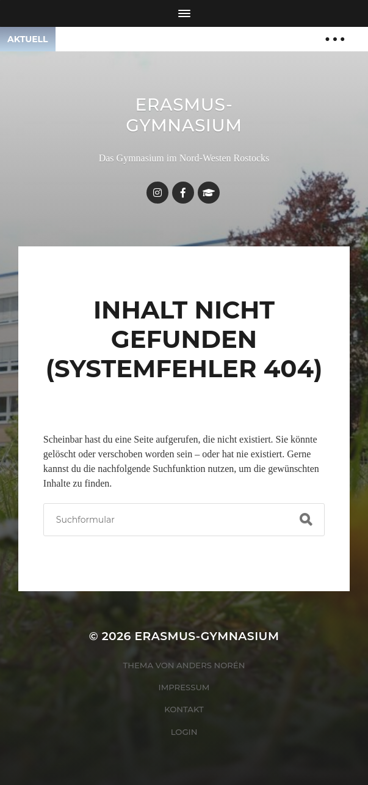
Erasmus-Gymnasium (184, 115)
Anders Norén (210, 665)
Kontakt (184, 709)
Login (184, 732)
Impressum (184, 687)
